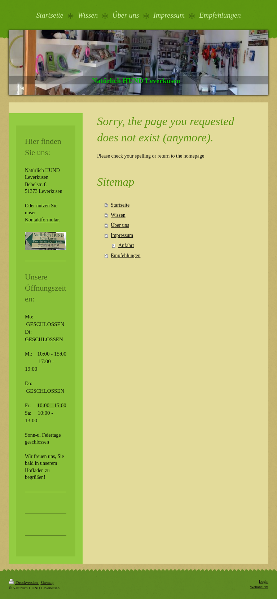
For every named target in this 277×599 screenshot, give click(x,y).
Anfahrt (126, 245)
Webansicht (259, 587)
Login (263, 581)
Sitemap (46, 582)
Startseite (120, 205)
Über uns (120, 225)
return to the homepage (181, 156)
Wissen (118, 215)
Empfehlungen (125, 255)
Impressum (122, 235)
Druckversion (24, 582)
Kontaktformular (41, 220)
